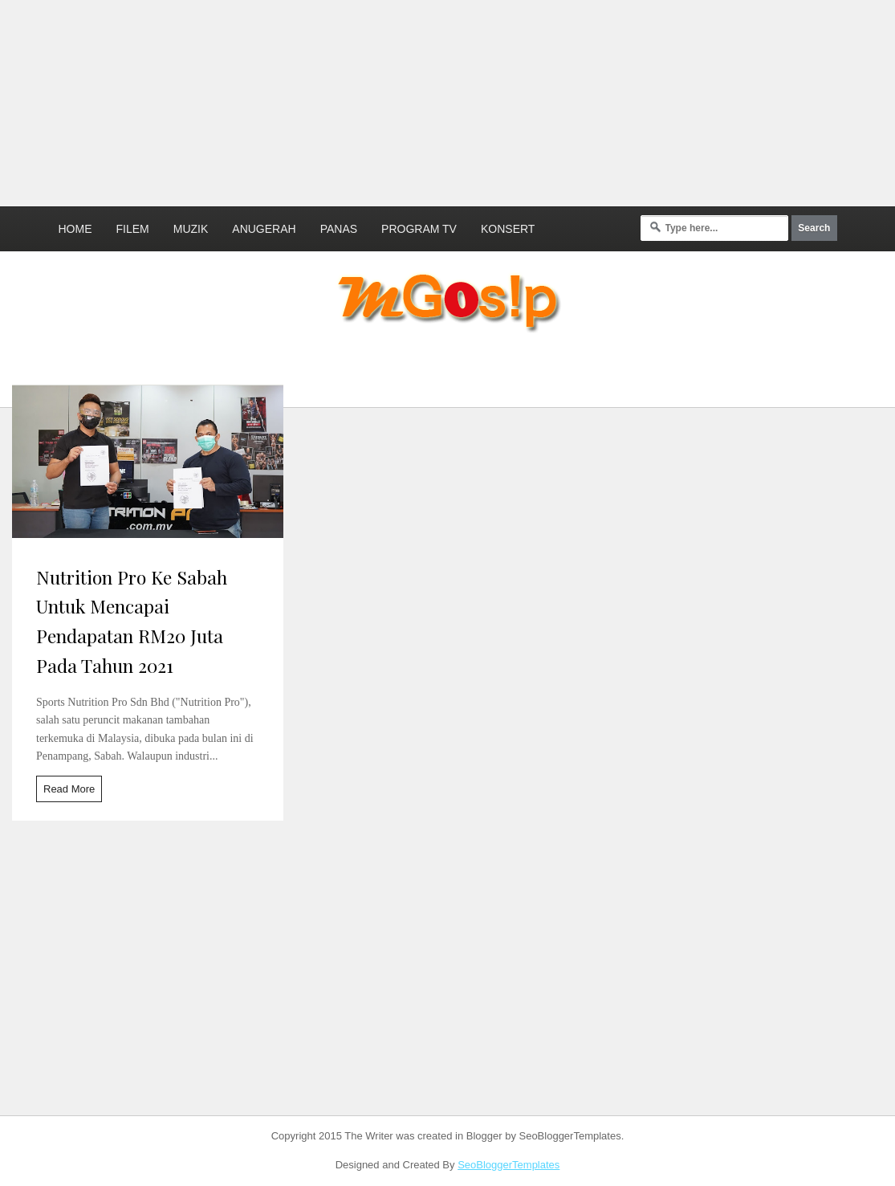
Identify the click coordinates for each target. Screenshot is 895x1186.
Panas (338, 228)
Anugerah (263, 228)
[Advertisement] (389, 100)
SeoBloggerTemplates (508, 1165)
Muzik (191, 228)
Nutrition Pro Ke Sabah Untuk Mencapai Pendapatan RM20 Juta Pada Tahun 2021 (131, 621)
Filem (132, 228)
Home (75, 228)
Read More (69, 789)
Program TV (419, 228)
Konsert (508, 228)
